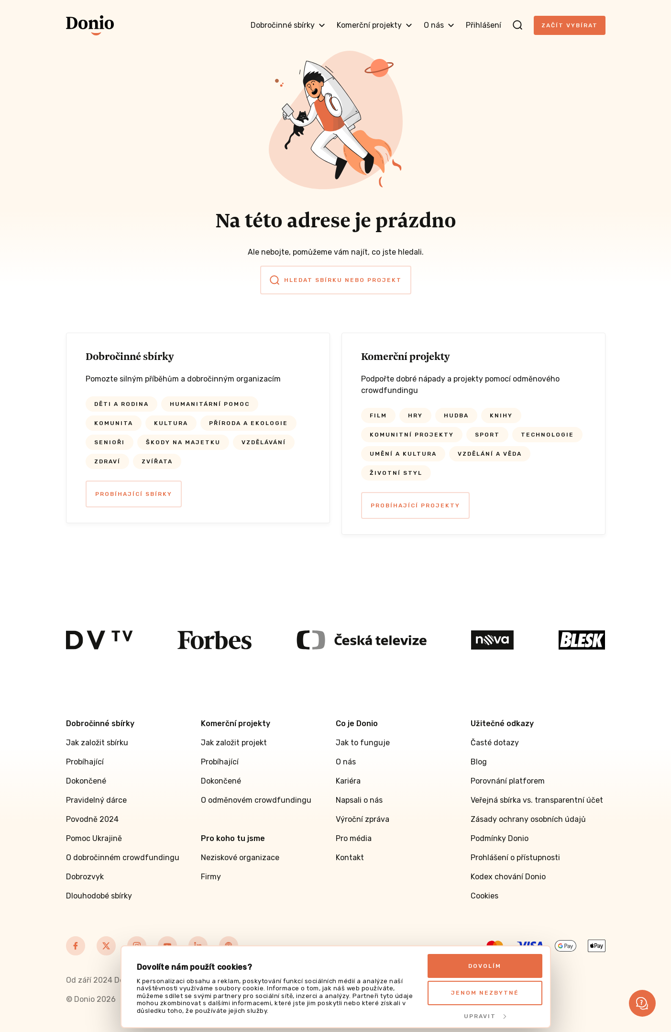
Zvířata (157, 461)
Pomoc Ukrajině (94, 838)
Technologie (547, 434)
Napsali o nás (359, 800)
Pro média (354, 838)
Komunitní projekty (412, 434)
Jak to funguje (363, 742)
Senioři (109, 442)
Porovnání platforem (508, 780)
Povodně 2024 (92, 819)
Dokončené (86, 780)
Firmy (211, 876)
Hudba (456, 415)
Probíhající (85, 761)
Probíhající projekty (415, 505)
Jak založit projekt (234, 742)
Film (378, 415)
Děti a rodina (121, 404)
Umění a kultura (403, 453)
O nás (439, 25)
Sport (487, 434)
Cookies (484, 895)
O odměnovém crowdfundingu (256, 800)
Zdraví (107, 461)
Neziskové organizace (240, 857)
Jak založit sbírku (97, 742)
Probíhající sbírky (133, 494)
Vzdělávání (264, 442)
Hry (415, 415)
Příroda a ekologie (248, 423)
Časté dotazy (495, 742)
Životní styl (396, 473)
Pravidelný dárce (96, 800)
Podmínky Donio (499, 838)
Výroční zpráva (362, 819)
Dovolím (484, 966)
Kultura (171, 423)
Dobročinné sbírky (288, 25)
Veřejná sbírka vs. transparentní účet (537, 800)
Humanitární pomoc (210, 404)
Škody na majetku (183, 442)
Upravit (485, 1016)
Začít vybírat (569, 25)
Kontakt (350, 857)
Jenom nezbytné (485, 992)
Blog (479, 761)
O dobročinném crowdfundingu (122, 857)
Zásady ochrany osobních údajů (528, 819)
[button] (642, 1003)
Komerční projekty (374, 25)
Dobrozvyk (85, 876)
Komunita (113, 423)
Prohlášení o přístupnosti (515, 857)
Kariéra (348, 780)
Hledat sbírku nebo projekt (336, 280)
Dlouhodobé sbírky (99, 895)
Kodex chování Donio (508, 876)
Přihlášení (483, 25)
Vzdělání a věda (490, 453)
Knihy (501, 415)
